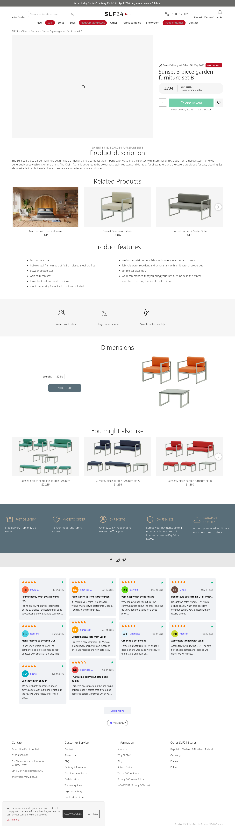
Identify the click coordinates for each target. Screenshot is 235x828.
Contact (193, 22)
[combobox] (52, 14)
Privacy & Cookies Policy (131, 779)
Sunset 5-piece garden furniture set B (190, 481)
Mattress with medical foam (45, 231)
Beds (73, 22)
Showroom (152, 22)
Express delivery (73, 791)
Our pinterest (124, 560)
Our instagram (118, 560)
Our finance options (76, 773)
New (39, 22)
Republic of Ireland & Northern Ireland (191, 749)
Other (113, 22)
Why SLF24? (124, 755)
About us (123, 749)
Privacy (135, 785)
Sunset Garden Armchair (117, 231)
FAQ (67, 761)
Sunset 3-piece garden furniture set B (62, 31)
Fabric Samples (131, 22)
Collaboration (72, 779)
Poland (174, 767)
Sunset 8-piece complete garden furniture (45, 481)
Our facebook (111, 560)
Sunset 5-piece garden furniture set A (117, 481)
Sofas (61, 22)
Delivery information (76, 767)
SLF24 (15, 31)
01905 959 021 (20, 755)
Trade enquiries (174, 22)
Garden (35, 31)
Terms (145, 785)
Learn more (13, 819)
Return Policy (125, 767)
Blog (120, 761)
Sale (50, 22)
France (174, 761)
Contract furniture (75, 797)
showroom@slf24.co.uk (24, 776)
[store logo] (118, 14)
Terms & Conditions (128, 773)
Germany (175, 755)
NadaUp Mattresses (93, 22)
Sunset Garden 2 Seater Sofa (190, 231)
